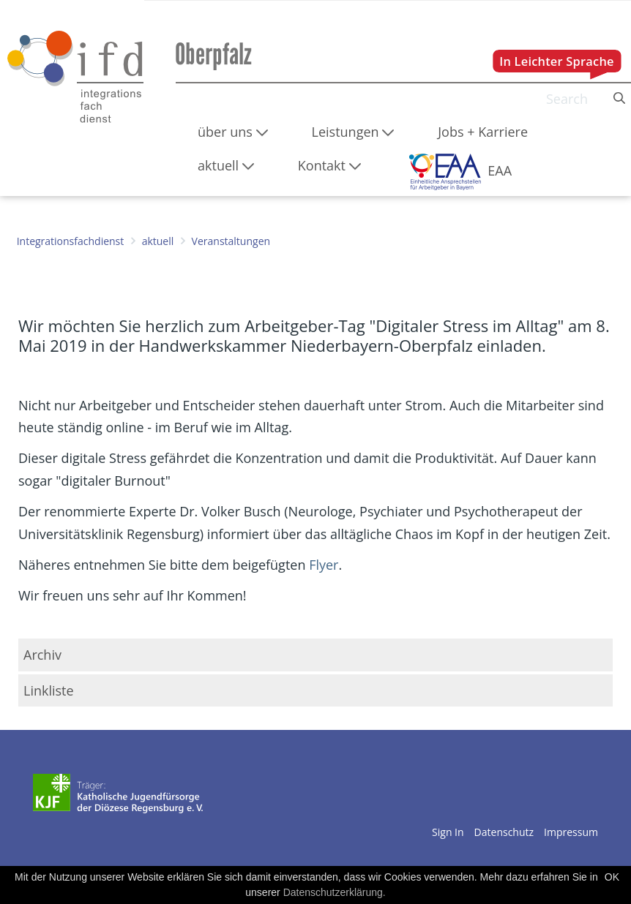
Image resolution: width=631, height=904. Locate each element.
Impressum (571, 832)
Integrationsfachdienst (70, 241)
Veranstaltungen (231, 241)
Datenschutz (504, 832)
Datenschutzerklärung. (334, 892)
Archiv (42, 654)
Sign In (448, 832)
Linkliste (48, 690)
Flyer (321, 564)
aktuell (158, 241)
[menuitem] (233, 131)
